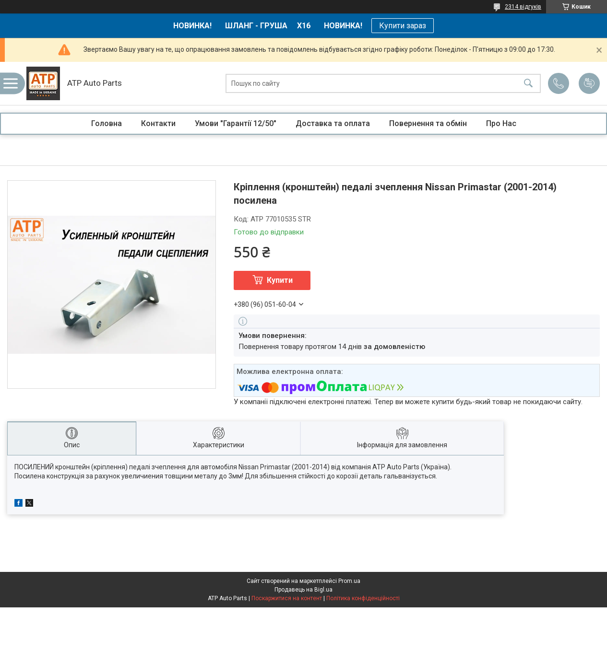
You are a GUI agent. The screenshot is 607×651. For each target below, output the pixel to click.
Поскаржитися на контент (286, 598)
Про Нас (501, 123)
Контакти (158, 123)
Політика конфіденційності (363, 598)
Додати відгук (589, 83)
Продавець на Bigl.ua (303, 589)
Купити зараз (402, 25)
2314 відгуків (523, 6)
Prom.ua (349, 581)
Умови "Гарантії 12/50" (235, 123)
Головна (106, 123)
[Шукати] (528, 84)
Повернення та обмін (428, 123)
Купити (280, 280)
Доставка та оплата (333, 123)
